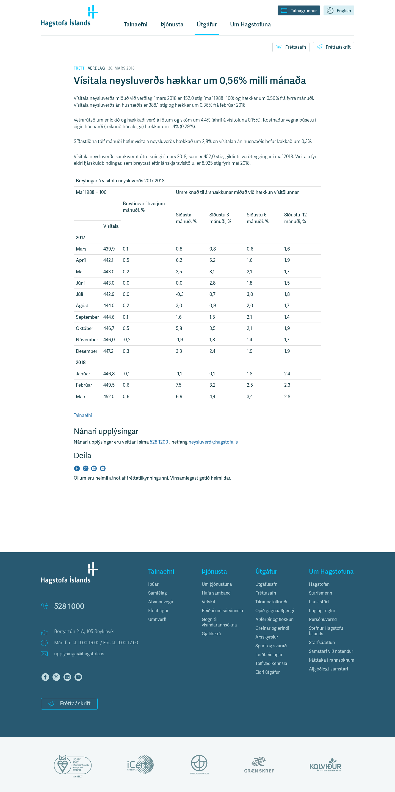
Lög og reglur (322, 611)
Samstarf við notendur (331, 651)
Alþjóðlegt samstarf (328, 669)
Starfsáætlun (322, 642)
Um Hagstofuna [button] (250, 24)
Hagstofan (319, 584)
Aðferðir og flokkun (274, 619)
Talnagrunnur (299, 11)
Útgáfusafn (266, 584)
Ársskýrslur (266, 637)
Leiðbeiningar (269, 655)
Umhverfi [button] (157, 619)
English (339, 11)
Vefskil (208, 602)
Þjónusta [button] (172, 24)
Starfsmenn (320, 593)
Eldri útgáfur (267, 672)
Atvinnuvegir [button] (160, 602)
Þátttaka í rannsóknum (331, 660)
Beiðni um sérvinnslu (222, 611)
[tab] (171, 584)
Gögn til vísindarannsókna (219, 622)
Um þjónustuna (217, 584)
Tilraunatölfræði (271, 602)
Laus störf (319, 602)
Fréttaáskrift (333, 46)
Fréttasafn (291, 47)
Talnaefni (135, 24)
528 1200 (159, 442)
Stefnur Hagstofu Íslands (326, 631)
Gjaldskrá (211, 634)
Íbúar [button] (153, 584)
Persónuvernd (323, 619)
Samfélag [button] (157, 593)
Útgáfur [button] (207, 24)
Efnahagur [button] (158, 611)
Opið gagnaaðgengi (274, 611)
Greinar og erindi (272, 628)
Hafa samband (216, 593)
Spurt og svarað (271, 646)
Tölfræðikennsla (271, 663)
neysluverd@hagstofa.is (213, 442)
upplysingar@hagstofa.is (79, 654)
